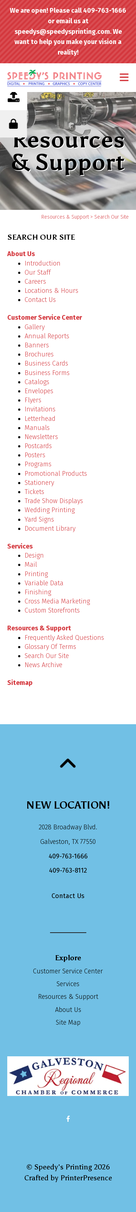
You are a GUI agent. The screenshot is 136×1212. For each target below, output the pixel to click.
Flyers (33, 400)
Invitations (40, 409)
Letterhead (40, 419)
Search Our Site (47, 656)
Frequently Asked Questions (64, 638)
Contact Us (40, 300)
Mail (31, 565)
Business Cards (46, 363)
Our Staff (38, 272)
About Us (21, 254)
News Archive (43, 665)
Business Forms (47, 373)
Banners (37, 345)
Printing (36, 574)
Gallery (35, 327)
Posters (35, 455)
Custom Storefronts (52, 610)
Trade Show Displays (54, 501)
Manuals (37, 428)
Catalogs (37, 382)
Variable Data (44, 583)
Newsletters (41, 437)
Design (34, 555)
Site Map (68, 1022)
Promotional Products (56, 474)
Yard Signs (39, 519)
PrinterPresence (86, 1177)
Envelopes (39, 391)
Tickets (34, 492)
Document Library (50, 529)
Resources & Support (65, 217)
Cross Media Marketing (57, 601)
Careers (35, 282)
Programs (38, 464)
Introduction (43, 263)
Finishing (38, 592)
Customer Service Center (44, 318)
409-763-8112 (68, 870)
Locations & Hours (51, 291)
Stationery (39, 483)
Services (20, 546)
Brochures (39, 354)
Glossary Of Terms (50, 647)
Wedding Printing (50, 510)
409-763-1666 (68, 856)
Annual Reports (47, 336)
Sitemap (20, 683)
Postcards (38, 446)
